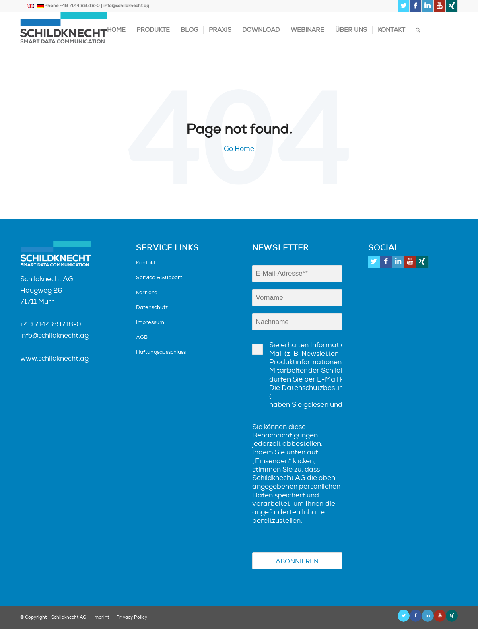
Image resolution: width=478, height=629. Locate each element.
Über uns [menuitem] (351, 30)
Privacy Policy (131, 617)
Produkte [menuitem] (153, 30)
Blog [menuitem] (189, 30)
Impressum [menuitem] (150, 322)
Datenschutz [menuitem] (152, 307)
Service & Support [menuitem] (159, 277)
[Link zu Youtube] (439, 6)
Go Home (239, 148)
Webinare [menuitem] (307, 30)
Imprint (101, 617)
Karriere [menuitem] (146, 292)
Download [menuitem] (261, 30)
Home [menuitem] (116, 30)
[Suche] (418, 30)
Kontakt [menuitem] (391, 30)
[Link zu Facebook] (415, 6)
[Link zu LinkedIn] (427, 6)
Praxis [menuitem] (220, 30)
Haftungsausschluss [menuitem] (161, 352)
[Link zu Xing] (451, 6)
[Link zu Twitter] (403, 6)
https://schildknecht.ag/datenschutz (330, 396)
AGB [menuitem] (142, 337)
